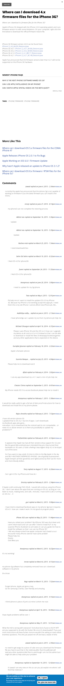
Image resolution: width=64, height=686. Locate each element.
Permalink (58, 187)
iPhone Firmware (15, 101)
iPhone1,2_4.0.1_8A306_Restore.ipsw (29, 48)
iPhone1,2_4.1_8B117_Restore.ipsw (28, 53)
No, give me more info (47, 682)
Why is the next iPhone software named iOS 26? (23, 80)
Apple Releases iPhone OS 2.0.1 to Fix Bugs (23, 155)
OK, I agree (42, 678)
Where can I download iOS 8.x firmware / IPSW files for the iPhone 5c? (31, 172)
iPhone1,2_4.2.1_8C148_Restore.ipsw (29, 55)
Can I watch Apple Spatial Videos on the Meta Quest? (25, 88)
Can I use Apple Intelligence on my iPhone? (21, 84)
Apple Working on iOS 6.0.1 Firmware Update (24, 160)
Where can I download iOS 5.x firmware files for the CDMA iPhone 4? (31, 149)
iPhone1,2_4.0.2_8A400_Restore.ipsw (29, 51)
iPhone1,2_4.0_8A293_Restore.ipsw (15, 46)
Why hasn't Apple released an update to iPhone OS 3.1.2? (31, 166)
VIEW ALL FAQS (57, 91)
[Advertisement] (32, 121)
